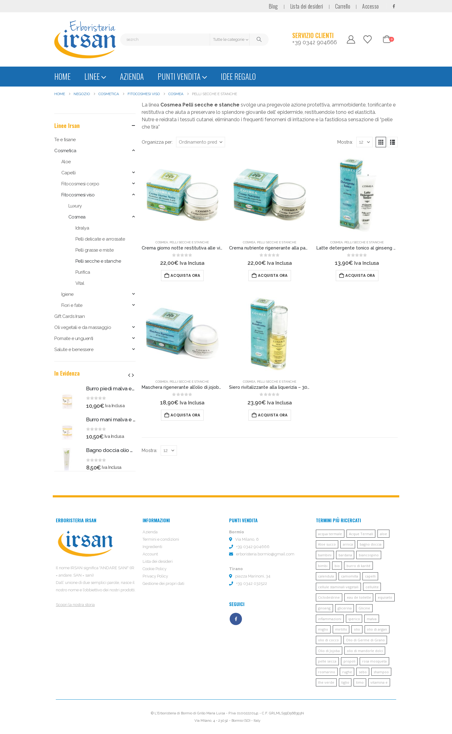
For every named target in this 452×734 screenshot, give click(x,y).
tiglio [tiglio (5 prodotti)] (345, 682)
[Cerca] (259, 39)
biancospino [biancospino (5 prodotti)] (369, 555)
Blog (273, 6)
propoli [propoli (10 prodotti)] (349, 661)
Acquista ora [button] (185, 275)
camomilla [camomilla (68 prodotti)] (349, 576)
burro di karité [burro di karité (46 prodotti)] (358, 565)
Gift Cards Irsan (69, 316)
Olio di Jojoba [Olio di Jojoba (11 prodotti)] (329, 650)
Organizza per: (157, 142)
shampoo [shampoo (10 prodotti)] (381, 672)
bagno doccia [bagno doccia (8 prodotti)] (370, 544)
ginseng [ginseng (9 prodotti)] (324, 608)
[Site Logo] (85, 39)
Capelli (68, 173)
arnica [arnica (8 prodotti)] (348, 544)
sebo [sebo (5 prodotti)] (363, 672)
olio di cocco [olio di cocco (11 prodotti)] (328, 640)
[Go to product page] (182, 194)
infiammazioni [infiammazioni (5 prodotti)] (329, 618)
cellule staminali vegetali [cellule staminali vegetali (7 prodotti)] (338, 587)
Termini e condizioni (161, 539)
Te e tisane (65, 139)
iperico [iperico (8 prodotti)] (354, 618)
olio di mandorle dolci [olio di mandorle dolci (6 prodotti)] (365, 650)
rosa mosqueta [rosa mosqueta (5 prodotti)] (374, 661)
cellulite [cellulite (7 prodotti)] (372, 587)
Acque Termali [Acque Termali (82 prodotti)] (361, 533)
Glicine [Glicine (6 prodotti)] (364, 608)
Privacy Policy (155, 576)
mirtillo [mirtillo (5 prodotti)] (341, 629)
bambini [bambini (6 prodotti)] (324, 555)
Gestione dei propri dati (163, 583)
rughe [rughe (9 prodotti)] (347, 672)
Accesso (370, 6)
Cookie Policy (155, 568)
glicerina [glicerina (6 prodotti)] (345, 608)
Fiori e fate (71, 305)
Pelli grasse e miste (94, 250)
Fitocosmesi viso (77, 195)
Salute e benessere (73, 349)
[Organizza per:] (200, 142)
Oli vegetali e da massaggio (82, 327)
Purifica (82, 272)
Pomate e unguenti (73, 338)
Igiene (67, 294)
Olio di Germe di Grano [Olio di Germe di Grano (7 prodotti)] (365, 640)
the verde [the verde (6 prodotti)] (326, 682)
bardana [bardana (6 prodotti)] (345, 555)
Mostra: (345, 142)
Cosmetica (65, 150)
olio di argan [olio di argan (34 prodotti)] (377, 629)
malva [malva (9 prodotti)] (372, 618)
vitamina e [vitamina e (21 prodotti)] (379, 682)
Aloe (66, 161)
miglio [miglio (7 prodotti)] (323, 629)
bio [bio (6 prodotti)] (337, 565)
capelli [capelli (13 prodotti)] (370, 576)
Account (150, 554)
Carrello (342, 6)
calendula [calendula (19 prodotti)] (326, 576)
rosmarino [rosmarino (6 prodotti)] (326, 672)
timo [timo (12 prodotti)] (360, 682)
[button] (381, 142)
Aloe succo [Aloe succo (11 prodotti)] (327, 544)
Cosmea (161, 242)
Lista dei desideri (306, 6)
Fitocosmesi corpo (80, 184)
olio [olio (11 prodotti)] (357, 629)
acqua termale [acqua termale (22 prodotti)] (330, 533)
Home (62, 76)
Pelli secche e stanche (189, 242)
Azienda (132, 76)
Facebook (236, 619)
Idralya (82, 228)
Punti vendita (179, 76)
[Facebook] (394, 6)
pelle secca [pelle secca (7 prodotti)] (327, 661)
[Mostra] (364, 142)
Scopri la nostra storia (75, 604)
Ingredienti (152, 546)
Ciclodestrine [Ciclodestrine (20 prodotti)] (329, 597)
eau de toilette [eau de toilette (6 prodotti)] (359, 597)
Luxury (75, 206)
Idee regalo (238, 76)
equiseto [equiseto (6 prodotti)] (385, 597)
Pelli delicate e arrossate (100, 239)
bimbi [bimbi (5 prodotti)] (323, 565)
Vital (79, 283)
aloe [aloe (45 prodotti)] (383, 533)
